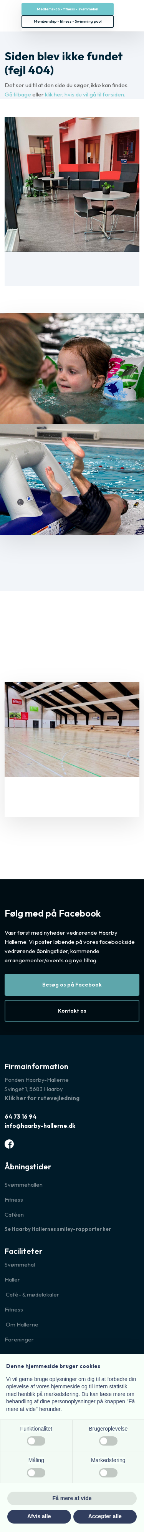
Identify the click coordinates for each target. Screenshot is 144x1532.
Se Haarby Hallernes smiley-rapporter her (58, 1229)
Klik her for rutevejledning (42, 1098)
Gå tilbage (18, 94)
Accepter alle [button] (105, 1516)
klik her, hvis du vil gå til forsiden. (85, 94)
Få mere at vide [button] (72, 1498)
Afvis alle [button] (39, 1516)
